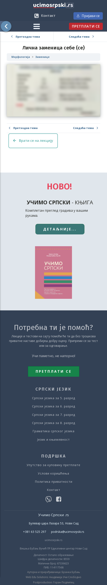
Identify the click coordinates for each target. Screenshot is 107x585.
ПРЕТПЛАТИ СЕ (86, 26)
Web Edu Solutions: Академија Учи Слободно (53, 577)
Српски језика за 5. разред (53, 398)
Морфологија (20, 57)
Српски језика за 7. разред (53, 414)
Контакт (53, 489)
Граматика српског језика (53, 431)
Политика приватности (53, 481)
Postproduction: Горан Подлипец (53, 582)
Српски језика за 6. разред (53, 406)
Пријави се (88, 15)
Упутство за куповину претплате (53, 465)
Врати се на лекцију (33, 140)
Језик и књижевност (53, 439)
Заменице (42, 57)
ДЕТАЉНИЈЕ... (60, 229)
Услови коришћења (53, 473)
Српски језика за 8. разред (53, 422)
